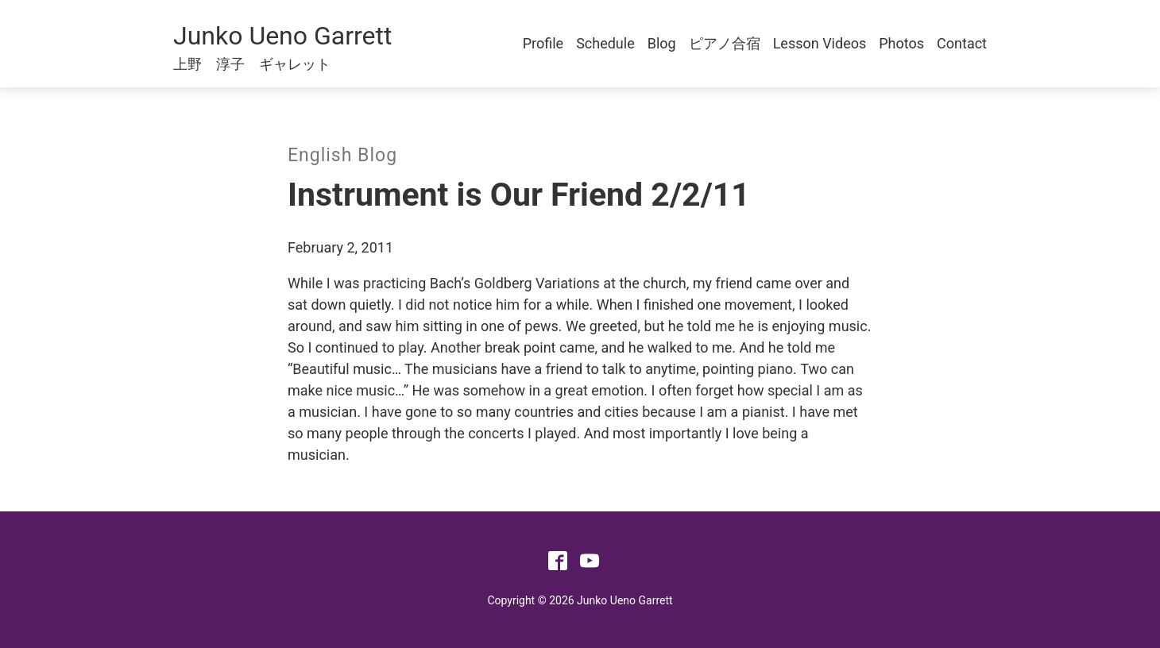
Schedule (605, 43)
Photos (901, 43)
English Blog (342, 155)
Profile (543, 43)
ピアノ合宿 (724, 43)
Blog (662, 43)
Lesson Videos (820, 43)
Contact (962, 43)
